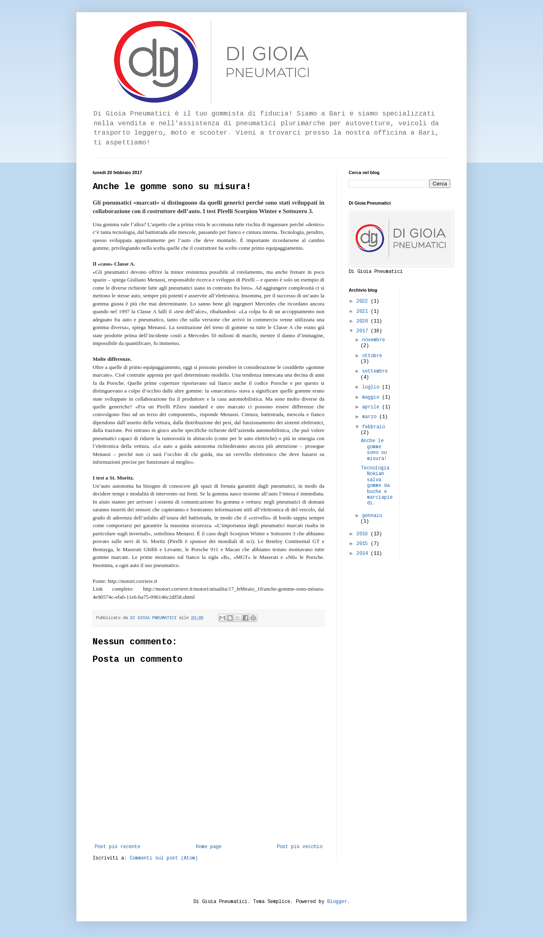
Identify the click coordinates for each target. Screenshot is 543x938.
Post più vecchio (299, 847)
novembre (373, 340)
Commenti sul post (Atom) (164, 858)
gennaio (372, 516)
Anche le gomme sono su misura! (374, 449)
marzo (370, 417)
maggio (372, 397)
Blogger (337, 902)
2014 (363, 553)
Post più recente (117, 847)
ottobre (372, 356)
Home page (209, 847)
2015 (363, 544)
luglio (372, 387)
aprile (372, 407)
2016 (363, 534)
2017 (363, 331)
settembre (375, 371)
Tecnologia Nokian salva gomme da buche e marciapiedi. (377, 485)
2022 (363, 301)
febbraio (373, 427)
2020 (363, 321)
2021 (363, 311)
